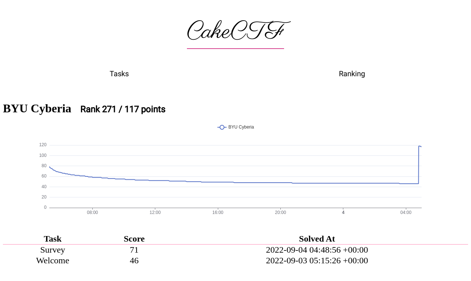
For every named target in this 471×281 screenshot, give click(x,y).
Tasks (119, 73)
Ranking (352, 73)
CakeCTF (235, 32)
